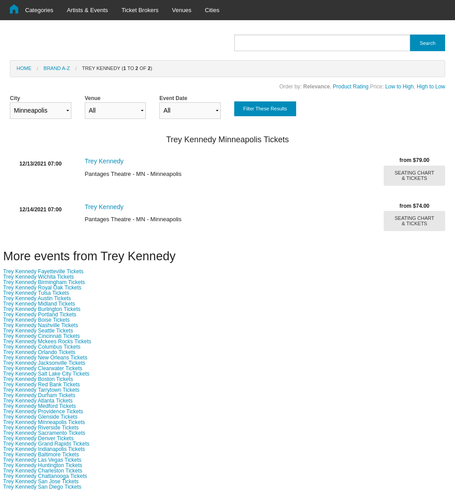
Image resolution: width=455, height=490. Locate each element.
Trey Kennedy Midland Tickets (39, 304)
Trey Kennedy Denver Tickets (38, 438)
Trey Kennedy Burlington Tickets (41, 309)
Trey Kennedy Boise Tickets (36, 320)
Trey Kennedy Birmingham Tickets (44, 282)
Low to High (399, 86)
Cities (212, 10)
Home (24, 68)
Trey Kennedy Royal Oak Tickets (42, 287)
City (40, 107)
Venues (181, 10)
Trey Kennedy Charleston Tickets (42, 471)
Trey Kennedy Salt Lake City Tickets (46, 374)
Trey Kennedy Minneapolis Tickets (44, 422)
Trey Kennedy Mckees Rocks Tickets (47, 341)
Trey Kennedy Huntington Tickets (42, 465)
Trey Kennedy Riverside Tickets (41, 427)
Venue (115, 107)
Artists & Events (87, 10)
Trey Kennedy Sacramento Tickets (44, 433)
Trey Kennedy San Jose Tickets (41, 481)
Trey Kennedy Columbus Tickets (41, 347)
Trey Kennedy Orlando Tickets (39, 352)
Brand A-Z (57, 68)
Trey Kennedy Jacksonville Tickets (44, 363)
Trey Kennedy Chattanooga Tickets (45, 476)
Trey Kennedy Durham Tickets (39, 395)
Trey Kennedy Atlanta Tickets (38, 401)
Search (427, 43)
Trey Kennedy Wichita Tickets (38, 277)
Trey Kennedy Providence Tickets (43, 411)
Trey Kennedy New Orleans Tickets (45, 357)
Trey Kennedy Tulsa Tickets (36, 293)
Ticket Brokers (140, 10)
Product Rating (350, 86)
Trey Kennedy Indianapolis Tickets (44, 449)
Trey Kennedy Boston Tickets (38, 379)
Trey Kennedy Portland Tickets (39, 314)
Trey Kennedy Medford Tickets (39, 406)
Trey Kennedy (104, 161)
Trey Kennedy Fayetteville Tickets (43, 271)
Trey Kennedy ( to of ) (117, 68)
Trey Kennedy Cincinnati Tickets (41, 336)
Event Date (190, 107)
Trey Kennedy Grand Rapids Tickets (46, 444)
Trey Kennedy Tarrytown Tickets (41, 390)
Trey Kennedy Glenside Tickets (40, 417)
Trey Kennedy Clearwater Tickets (42, 368)
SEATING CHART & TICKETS (414, 175)
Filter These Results (265, 108)
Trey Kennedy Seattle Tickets (38, 331)
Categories (39, 10)
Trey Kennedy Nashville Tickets (40, 325)
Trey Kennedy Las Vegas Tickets (42, 460)
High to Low (431, 86)
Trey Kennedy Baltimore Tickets (41, 454)
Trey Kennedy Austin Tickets (37, 298)
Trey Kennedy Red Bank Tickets (41, 384)
